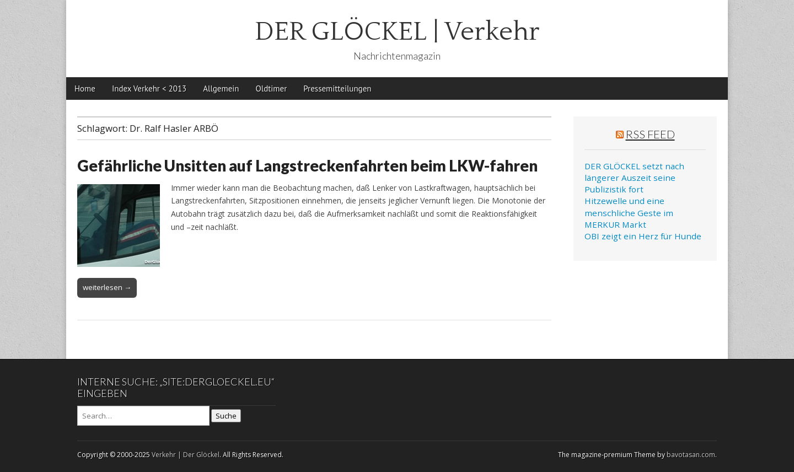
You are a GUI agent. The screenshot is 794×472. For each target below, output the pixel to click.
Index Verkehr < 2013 (149, 88)
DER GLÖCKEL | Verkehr (397, 31)
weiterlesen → (107, 287)
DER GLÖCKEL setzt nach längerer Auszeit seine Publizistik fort (634, 177)
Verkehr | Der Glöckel (185, 454)
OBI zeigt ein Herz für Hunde (642, 236)
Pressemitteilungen (337, 88)
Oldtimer (271, 88)
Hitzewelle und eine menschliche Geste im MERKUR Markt (628, 212)
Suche (226, 416)
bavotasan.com (691, 454)
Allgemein (221, 88)
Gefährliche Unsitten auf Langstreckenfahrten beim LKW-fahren (307, 165)
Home (84, 88)
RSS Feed (650, 134)
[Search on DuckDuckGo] (143, 416)
